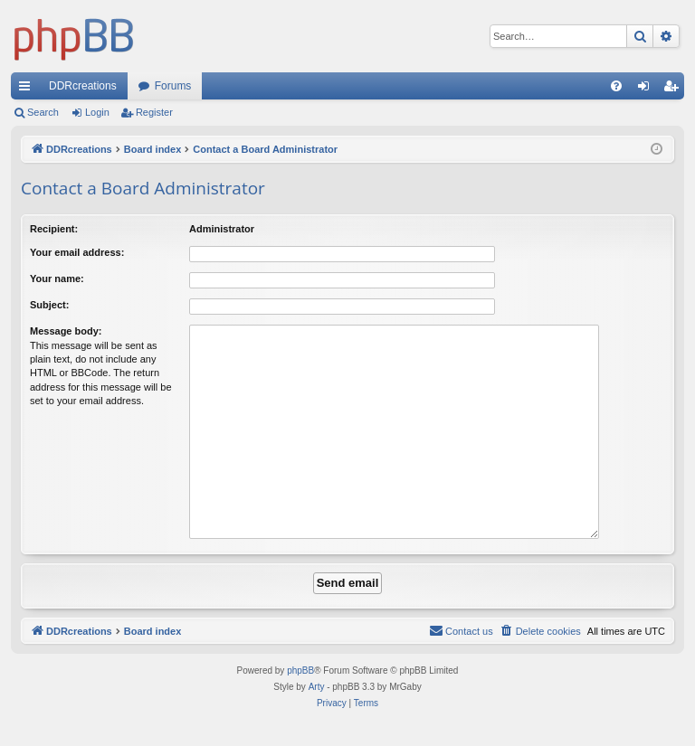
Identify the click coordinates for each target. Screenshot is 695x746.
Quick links (28, 89)
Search (43, 112)
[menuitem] (616, 85)
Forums (173, 86)
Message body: (65, 331)
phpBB (300, 670)
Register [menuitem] (674, 89)
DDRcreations (83, 86)
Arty (317, 687)
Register (154, 112)
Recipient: (54, 228)
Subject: (49, 304)
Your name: (57, 278)
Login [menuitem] (647, 89)
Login (97, 112)
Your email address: (77, 252)
